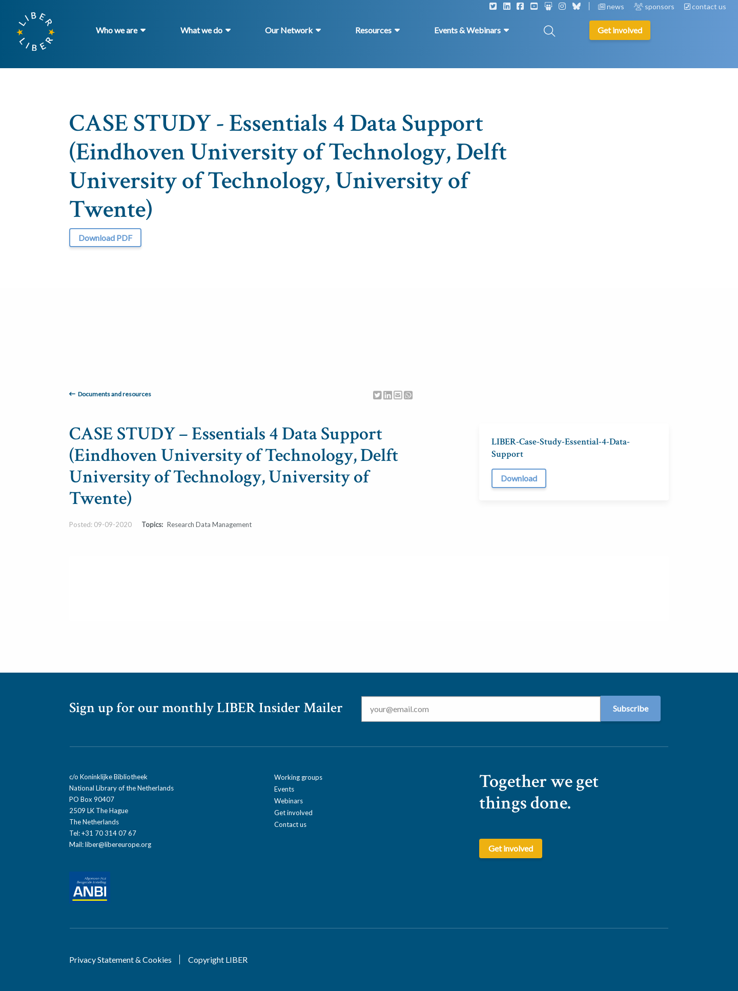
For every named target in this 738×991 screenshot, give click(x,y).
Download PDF (105, 237)
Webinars (288, 801)
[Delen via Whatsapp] (408, 394)
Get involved (293, 812)
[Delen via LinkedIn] (387, 394)
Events (284, 789)
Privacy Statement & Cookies (120, 959)
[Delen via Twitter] (377, 394)
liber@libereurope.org (118, 844)
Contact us (290, 824)
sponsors (655, 6)
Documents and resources (114, 394)
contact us (705, 6)
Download (519, 478)
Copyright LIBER (218, 959)
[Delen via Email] (398, 394)
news (612, 6)
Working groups (298, 777)
